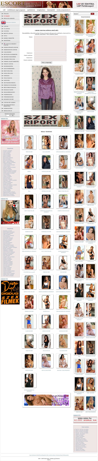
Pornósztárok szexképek (8, 245)
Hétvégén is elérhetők (10, 54)
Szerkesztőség (59, 455)
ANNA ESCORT (79, 168)
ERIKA (29, 174)
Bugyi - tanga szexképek (8, 161)
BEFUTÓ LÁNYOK (8, 33)
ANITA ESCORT (29, 373)
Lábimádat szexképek (8, 188)
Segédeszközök (8, 66)
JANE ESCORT (29, 353)
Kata (29, 194)
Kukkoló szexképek (7, 187)
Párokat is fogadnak (10, 85)
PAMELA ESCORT (29, 314)
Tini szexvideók (79, 448)
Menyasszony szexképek (8, 194)
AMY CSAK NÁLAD (29, 213)
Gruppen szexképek (7, 176)
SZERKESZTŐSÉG (8, 108)
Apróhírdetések (31, 10)
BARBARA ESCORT (46, 234)
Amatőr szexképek (7, 151)
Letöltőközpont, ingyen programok (16, 10)
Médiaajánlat (65, 455)
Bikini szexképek (7, 156)
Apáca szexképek (7, 154)
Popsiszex (6, 75)
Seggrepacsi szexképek (8, 249)
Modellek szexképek (7, 230)
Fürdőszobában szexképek (8, 173)
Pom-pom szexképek (7, 242)
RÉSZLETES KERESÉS (9, 18)
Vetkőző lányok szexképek (9, 273)
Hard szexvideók (79, 437)
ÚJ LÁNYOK (7, 28)
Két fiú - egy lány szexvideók (82, 430)
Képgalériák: (10, 148)
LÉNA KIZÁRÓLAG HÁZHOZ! (63, 154)
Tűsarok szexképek (7, 272)
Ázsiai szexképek (7, 155)
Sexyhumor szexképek (8, 250)
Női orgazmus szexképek (8, 235)
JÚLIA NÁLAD (46, 353)
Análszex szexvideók (80, 434)
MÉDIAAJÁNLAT (8, 110)
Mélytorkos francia (10, 87)
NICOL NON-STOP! (46, 373)
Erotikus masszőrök (10, 56)
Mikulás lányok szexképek (9, 195)
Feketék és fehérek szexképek (9, 171)
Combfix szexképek (7, 163)
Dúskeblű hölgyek (9, 59)
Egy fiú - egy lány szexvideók (82, 429)
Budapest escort (9, 99)
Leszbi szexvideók (80, 442)
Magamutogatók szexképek (9, 191)
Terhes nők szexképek (8, 263)
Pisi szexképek (6, 241)
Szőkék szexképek (7, 258)
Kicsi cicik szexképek (8, 186)
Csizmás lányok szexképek (9, 164)
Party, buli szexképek (7, 239)
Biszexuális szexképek (8, 157)
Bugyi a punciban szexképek (9, 162)
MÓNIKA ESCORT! (46, 194)
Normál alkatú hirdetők (11, 61)
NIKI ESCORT (29, 154)
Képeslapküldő (51, 10)
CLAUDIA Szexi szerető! (29, 275)
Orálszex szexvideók (80, 443)
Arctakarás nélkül (9, 82)
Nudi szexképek (6, 236)
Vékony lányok (8, 63)
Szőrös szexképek (7, 260)
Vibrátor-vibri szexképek (8, 274)
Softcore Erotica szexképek (9, 252)
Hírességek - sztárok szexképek (10, 180)
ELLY (90, 318)
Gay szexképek (6, 174)
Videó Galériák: (85, 427)
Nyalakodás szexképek (8, 237)
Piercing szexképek (7, 240)
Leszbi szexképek (7, 190)
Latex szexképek (6, 189)
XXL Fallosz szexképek (8, 275)
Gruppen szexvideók (80, 436)
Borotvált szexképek (7, 160)
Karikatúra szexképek (8, 182)
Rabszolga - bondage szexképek (10, 247)
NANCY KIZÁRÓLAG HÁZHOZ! (79, 93)
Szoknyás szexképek (7, 259)
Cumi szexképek (6, 166)
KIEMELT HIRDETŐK (9, 38)
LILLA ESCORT (46, 154)
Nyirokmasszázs (8, 96)
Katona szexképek (7, 183)
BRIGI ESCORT (79, 261)
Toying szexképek (7, 269)
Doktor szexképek (7, 168)
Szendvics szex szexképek (8, 256)
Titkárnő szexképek (7, 267)
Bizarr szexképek (7, 158)
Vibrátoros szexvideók (80, 450)
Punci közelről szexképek (8, 246)
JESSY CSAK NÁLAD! (63, 174)
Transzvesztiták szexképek (9, 270)
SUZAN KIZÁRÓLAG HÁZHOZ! (29, 393)
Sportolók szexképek (7, 254)
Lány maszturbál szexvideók (82, 441)
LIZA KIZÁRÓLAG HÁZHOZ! (63, 234)
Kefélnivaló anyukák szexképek (10, 184)
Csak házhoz (7, 52)
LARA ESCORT (29, 334)
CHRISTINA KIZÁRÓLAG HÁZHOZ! (46, 214)
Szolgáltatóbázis (41, 10)
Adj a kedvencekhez (51, 455)
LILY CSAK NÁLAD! (46, 254)
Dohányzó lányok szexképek (9, 167)
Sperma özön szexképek (8, 253)
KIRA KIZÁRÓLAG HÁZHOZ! (29, 254)
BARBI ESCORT (29, 234)
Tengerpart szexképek (8, 262)
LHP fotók (7, 80)
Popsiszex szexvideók (80, 445)
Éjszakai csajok (8, 89)
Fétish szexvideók (79, 435)
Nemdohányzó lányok (10, 49)
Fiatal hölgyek (8, 73)
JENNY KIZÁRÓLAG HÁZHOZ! (46, 294)
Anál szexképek (6, 153)
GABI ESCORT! (79, 205)
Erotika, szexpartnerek (62, 10)
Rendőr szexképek (7, 248)
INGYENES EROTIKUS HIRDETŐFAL (9, 105)
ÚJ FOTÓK (6, 31)
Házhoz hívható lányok (11, 47)
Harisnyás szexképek (7, 179)
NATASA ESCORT (63, 334)
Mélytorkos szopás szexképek (9, 193)
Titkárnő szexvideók (80, 449)
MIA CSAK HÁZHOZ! (90, 412)
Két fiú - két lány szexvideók (82, 431)
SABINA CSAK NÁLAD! (63, 213)
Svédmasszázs (8, 94)
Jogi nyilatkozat (32, 455)
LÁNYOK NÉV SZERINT (9, 102)
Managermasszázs (9, 92)
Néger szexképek (6, 234)
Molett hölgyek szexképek (8, 232)
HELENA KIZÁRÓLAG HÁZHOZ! (79, 186)
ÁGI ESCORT (63, 275)
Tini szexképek (6, 266)
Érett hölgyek (8, 71)
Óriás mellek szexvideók (81, 444)
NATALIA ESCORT (46, 174)
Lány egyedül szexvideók (81, 439)
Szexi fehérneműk (9, 68)
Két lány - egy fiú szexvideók (82, 432)
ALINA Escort (46, 314)
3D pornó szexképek (7, 150)
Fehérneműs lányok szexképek (9, 170)
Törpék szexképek (7, 268)
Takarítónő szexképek (8, 261)
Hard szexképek (6, 177)
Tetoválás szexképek (7, 265)
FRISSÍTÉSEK (7, 40)
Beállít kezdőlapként (41, 455)
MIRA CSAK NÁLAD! (63, 194)
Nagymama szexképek (8, 233)
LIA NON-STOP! (63, 353)
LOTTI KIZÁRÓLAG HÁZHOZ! (63, 294)
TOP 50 (5, 35)
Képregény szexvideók (80, 438)
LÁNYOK (6, 26)
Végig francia (8, 78)
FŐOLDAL (6, 13)
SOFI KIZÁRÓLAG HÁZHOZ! (63, 314)
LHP (4, 10)
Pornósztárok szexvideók (81, 447)
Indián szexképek (7, 181)
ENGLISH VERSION (11, 22)
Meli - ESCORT (90, 392)
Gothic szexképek (7, 175)
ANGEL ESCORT (46, 334)
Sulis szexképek (6, 255)
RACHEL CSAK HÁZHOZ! (63, 373)
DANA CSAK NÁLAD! (29, 294)
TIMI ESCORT (46, 275)
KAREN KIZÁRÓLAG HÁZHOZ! (63, 255)
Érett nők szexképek (7, 169)
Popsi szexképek (6, 243)
